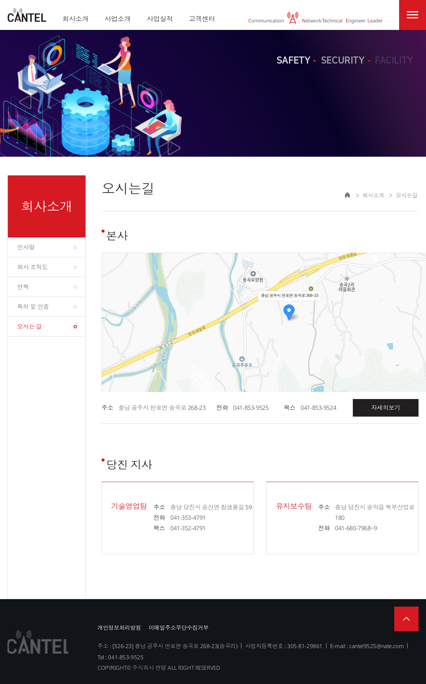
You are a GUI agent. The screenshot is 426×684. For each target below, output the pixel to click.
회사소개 (75, 18)
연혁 (23, 287)
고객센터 (202, 18)
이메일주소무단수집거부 (178, 627)
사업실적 (160, 18)
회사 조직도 (32, 267)
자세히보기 (385, 408)
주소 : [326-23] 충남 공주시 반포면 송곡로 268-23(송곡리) (167, 646)
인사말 (26, 247)
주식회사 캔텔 (26, 15)
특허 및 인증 (33, 307)
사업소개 (118, 18)
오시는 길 (29, 326)
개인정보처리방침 (119, 627)
